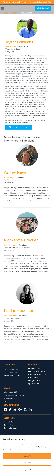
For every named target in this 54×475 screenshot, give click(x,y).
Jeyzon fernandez (26, 13)
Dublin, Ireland (33, 378)
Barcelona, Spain (34, 368)
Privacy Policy (9, 422)
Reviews (14, 13)
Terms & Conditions (11, 428)
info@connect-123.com (12, 376)
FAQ (5, 401)
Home (6, 13)
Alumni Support (9, 398)
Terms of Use (8, 425)
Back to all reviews (18, 127)
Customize (27, 463)
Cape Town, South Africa (37, 375)
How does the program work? (14, 395)
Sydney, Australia (34, 384)
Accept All (27, 456)
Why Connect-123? (10, 392)
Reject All (27, 470)
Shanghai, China (34, 381)
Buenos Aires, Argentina (36, 371)
